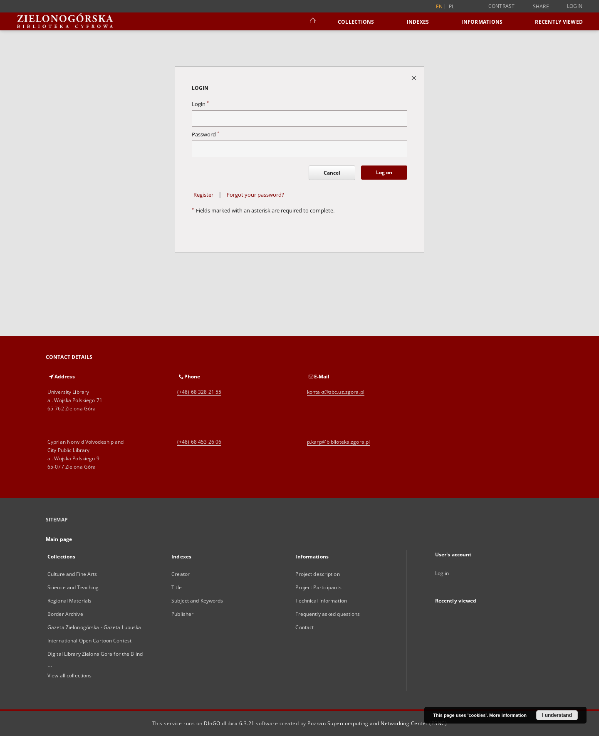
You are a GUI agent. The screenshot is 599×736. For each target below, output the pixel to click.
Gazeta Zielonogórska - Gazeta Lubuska (94, 627)
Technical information (321, 600)
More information (508, 715)
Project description (317, 574)
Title (176, 587)
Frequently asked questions (327, 613)
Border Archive (65, 613)
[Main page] (312, 21)
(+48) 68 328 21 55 (199, 391)
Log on (384, 172)
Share (541, 6)
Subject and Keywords (197, 600)
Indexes (418, 21)
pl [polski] (452, 6)
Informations (481, 21)
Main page (59, 539)
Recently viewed (559, 21)
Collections (356, 21)
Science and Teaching (73, 587)
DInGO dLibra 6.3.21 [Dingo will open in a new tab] (229, 723)
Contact (304, 627)
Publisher (182, 613)
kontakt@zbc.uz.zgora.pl (335, 391)
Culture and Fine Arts (72, 574)
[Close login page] (414, 77)
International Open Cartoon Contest (89, 640)
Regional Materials (69, 600)
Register (203, 194)
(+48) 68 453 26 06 (199, 441)
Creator (180, 574)
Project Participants (318, 587)
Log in (442, 573)
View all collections (69, 675)
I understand (557, 715)
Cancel (332, 172)
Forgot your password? (255, 194)
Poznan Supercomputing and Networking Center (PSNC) (377, 723)
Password (205, 134)
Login (574, 6)
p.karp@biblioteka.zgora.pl (338, 441)
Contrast (501, 6)
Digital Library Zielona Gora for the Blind (95, 653)
